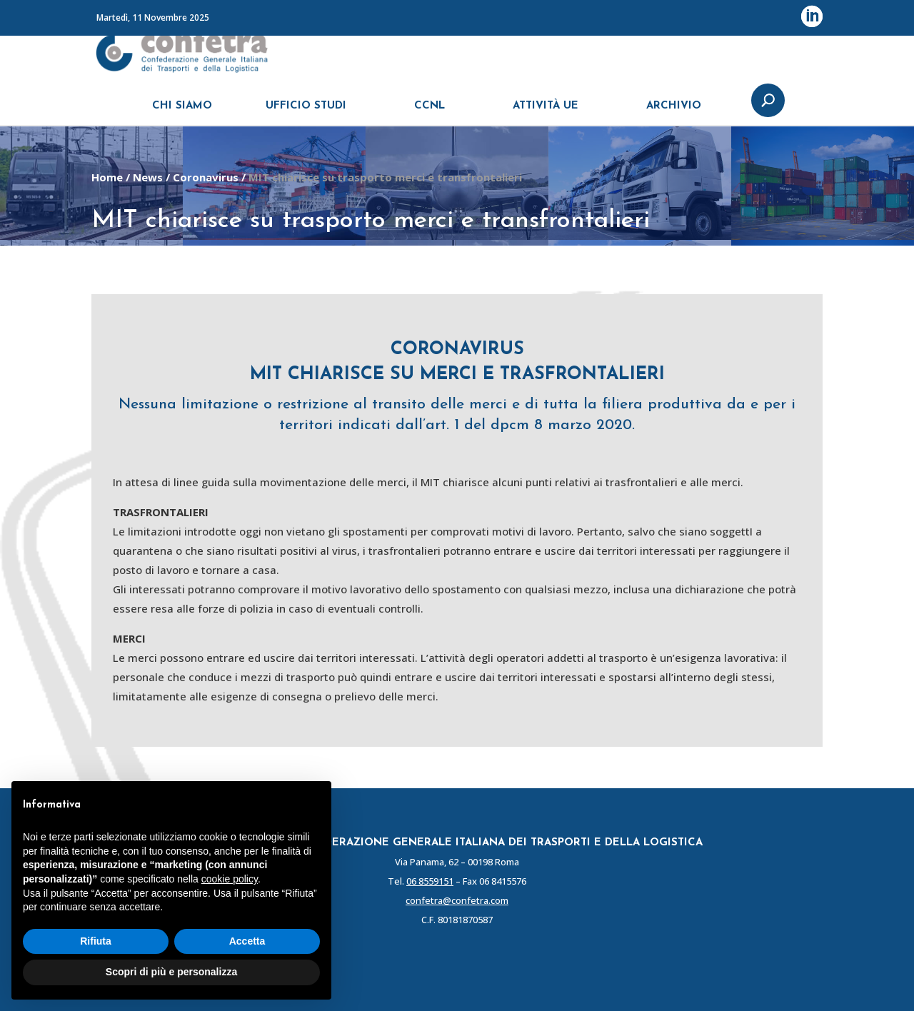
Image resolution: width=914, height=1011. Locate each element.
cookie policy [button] (229, 879)
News (148, 177)
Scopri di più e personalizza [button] (171, 971)
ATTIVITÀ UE (545, 112)
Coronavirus (205, 177)
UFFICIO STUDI (306, 112)
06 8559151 (429, 881)
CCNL (429, 112)
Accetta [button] (247, 941)
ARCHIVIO (673, 112)
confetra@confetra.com (457, 900)
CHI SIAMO (182, 112)
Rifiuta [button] (95, 941)
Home (107, 177)
